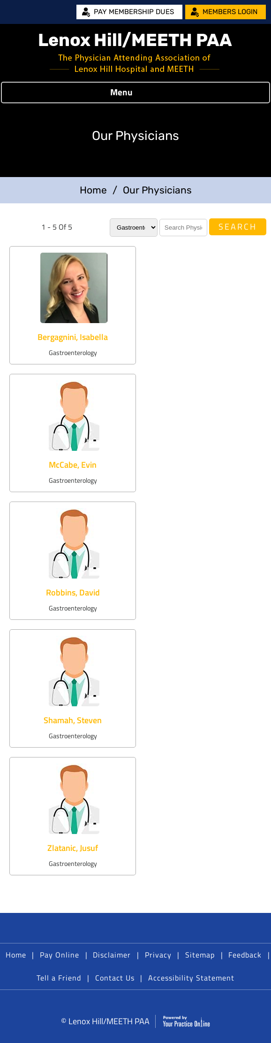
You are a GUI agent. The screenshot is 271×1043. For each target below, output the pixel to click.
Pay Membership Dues (134, 12)
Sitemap (200, 954)
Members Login (230, 12)
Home (93, 190)
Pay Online (59, 954)
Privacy (158, 954)
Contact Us (115, 977)
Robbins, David (73, 592)
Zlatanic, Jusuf (72, 848)
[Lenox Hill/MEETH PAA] (135, 53)
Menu (133, 92)
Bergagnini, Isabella (73, 337)
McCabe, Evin (73, 464)
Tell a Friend (59, 977)
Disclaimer (112, 954)
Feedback (245, 954)
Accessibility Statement (191, 977)
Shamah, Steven (73, 720)
